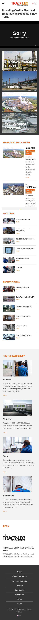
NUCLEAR (30, 148)
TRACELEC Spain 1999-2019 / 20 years (18, 549)
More (27, 177)
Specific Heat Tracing (23, 335)
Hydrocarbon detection (19, 581)
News (19, 599)
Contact (19, 604)
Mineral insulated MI (23, 316)
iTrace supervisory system (25, 249)
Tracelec (19, 4)
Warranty (19, 268)
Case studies (19, 590)
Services (7, 379)
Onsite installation (22, 258)
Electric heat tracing (30, 152)
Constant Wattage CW (23, 307)
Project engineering (23, 219)
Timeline (7, 419)
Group (19, 572)
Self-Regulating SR (22, 287)
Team (5, 456)
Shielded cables (21, 326)
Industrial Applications (16, 142)
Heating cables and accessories (23, 230)
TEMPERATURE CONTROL (25, 239)
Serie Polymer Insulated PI (25, 297)
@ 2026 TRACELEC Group (17, 609)
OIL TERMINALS (31, 185)
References (8, 495)
